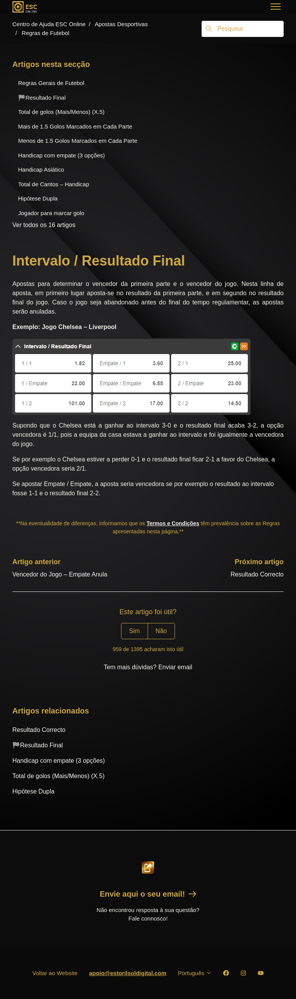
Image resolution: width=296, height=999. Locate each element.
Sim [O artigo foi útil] (134, 631)
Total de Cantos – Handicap (53, 184)
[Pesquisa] (243, 29)
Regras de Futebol (45, 33)
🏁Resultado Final (37, 745)
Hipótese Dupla (33, 791)
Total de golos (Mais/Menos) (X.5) (58, 776)
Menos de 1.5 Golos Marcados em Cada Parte (77, 140)
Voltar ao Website (54, 973)
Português (195, 973)
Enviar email (175, 667)
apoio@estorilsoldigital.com (127, 973)
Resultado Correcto (257, 574)
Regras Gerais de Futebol (51, 83)
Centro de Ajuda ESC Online (49, 24)
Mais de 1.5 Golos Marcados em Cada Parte (75, 126)
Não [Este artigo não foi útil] (161, 631)
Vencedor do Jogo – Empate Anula (59, 574)
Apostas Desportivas (121, 24)
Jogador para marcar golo (51, 213)
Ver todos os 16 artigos (44, 225)
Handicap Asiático (41, 169)
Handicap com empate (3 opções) (58, 760)
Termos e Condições (172, 523)
